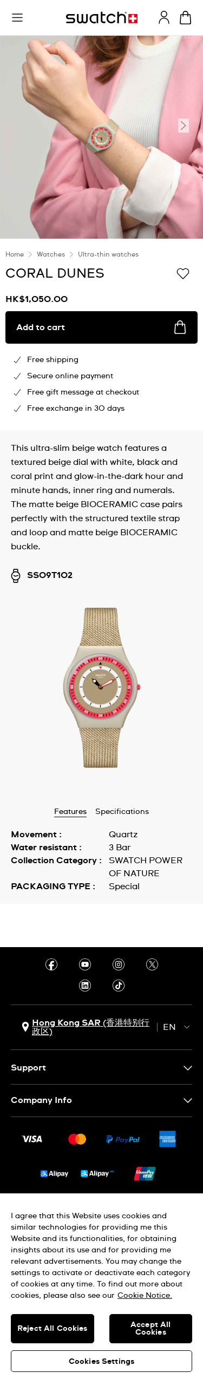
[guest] (164, 17)
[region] (101, 1286)
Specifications (122, 812)
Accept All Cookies (150, 1328)
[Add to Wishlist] (182, 272)
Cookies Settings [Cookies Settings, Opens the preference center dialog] (101, 1361)
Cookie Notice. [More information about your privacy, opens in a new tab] (144, 1295)
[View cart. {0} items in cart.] (185, 17)
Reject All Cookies (52, 1328)
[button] (17, 17)
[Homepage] (101, 17)
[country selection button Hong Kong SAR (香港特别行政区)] (87, 1027)
